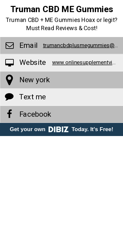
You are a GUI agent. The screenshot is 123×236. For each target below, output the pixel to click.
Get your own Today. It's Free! (61, 129)
